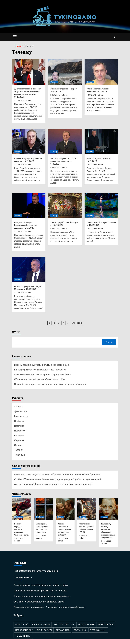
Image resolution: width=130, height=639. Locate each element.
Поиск (16, 331)
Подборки (19, 421)
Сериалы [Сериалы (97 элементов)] (63, 630)
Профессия (20, 430)
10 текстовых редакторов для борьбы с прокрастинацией (71, 479)
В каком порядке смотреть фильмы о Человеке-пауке (41, 364)
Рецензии (19, 435)
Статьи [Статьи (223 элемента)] (80, 630)
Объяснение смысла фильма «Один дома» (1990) (39, 379)
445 (73, 323)
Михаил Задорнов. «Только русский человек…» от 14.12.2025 (63, 161)
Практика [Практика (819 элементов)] (105, 624)
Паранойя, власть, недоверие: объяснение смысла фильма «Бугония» (50, 384)
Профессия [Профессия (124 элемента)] (24, 630)
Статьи (18, 445)
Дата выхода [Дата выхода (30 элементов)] (41, 624)
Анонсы (18, 406)
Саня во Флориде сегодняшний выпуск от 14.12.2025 (28, 160)
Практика (19, 425)
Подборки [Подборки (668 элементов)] (86, 624)
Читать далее (31, 119)
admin (28, 100)
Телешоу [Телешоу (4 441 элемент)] (98, 630)
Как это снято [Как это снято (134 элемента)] (64, 624)
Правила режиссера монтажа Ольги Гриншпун (76, 474)
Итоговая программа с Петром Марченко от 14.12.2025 (27, 287)
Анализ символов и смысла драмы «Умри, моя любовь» (42, 374)
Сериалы (19, 440)
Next (79, 323)
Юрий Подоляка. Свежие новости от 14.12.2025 (98, 90)
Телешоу (17, 82)
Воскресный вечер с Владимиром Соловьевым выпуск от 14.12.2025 (26, 225)
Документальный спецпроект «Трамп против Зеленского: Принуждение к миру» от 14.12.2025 (27, 92)
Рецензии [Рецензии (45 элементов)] (44, 630)
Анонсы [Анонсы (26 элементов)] (21, 624)
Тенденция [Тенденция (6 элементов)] (22, 636)
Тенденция (20, 454)
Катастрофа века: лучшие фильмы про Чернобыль (40, 369)
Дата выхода (20, 411)
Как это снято (21, 416)
